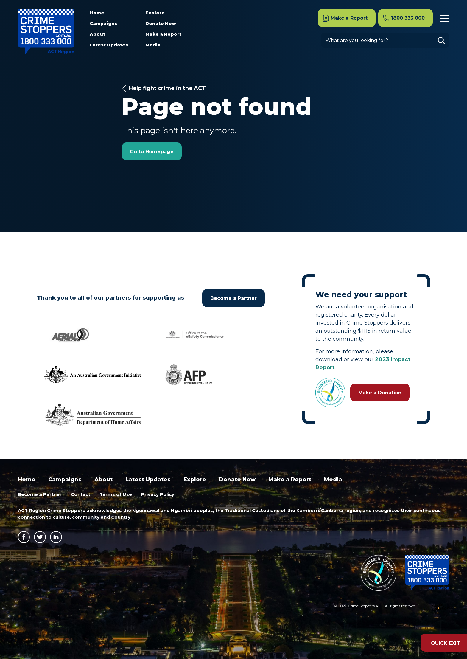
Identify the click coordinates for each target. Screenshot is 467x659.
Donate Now (160, 23)
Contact (80, 494)
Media (153, 45)
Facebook (24, 537)
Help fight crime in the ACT (167, 88)
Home (97, 12)
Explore (155, 12)
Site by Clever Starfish (436, 607)
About (97, 34)
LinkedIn (56, 537)
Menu (444, 17)
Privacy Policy (157, 494)
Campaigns (103, 23)
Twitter (40, 537)
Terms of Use (115, 494)
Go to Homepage (152, 151)
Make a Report (163, 34)
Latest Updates (109, 45)
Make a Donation (379, 393)
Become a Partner (233, 298)
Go (443, 40)
